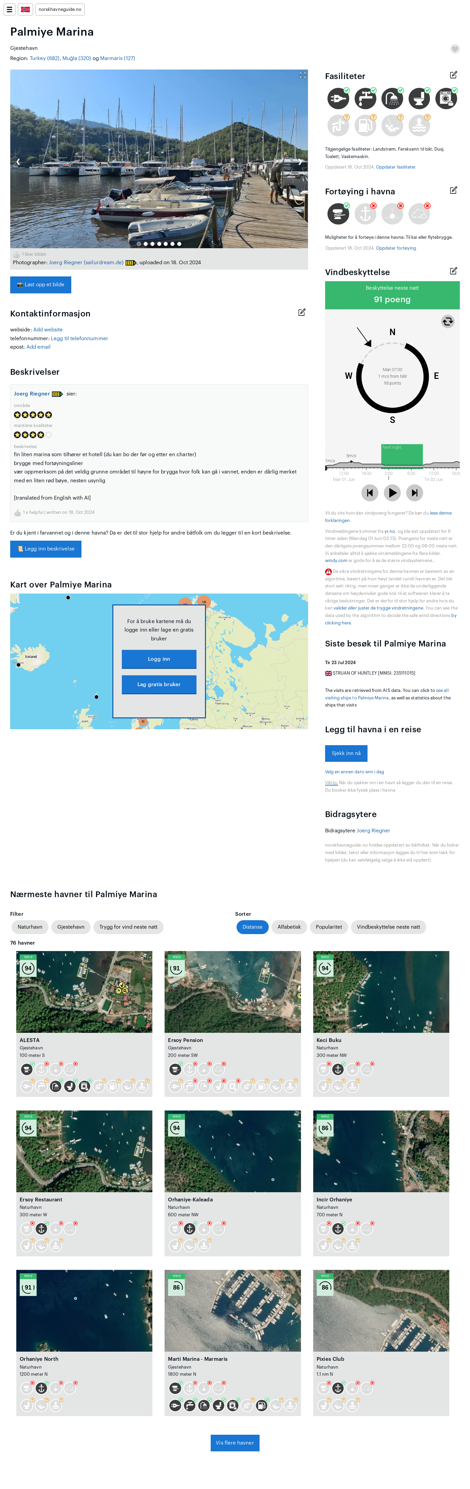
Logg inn (159, 659)
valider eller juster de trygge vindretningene (378, 608)
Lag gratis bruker (159, 684)
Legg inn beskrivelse (46, 549)
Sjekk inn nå (346, 753)
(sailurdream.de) (104, 262)
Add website (48, 329)
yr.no (389, 531)
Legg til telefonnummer (79, 338)
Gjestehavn (70, 927)
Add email (38, 347)
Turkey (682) (45, 58)
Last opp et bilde (40, 284)
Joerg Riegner (65, 262)
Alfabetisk (289, 927)
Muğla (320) (76, 58)
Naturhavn (30, 927)
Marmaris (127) (117, 58)
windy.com (336, 561)
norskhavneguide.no (60, 9)
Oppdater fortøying (396, 248)
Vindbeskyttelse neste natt (388, 927)
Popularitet (329, 927)
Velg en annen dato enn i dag (354, 772)
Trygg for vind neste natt (128, 927)
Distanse (253, 927)
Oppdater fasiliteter (395, 167)
